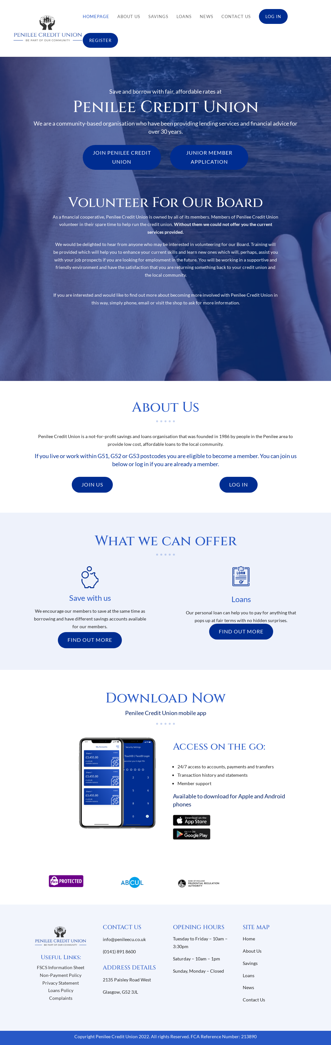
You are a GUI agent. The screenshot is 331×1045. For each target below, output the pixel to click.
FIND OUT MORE (90, 640)
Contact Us (236, 16)
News (206, 16)
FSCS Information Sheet (60, 967)
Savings (158, 16)
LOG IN (238, 484)
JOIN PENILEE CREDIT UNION (122, 156)
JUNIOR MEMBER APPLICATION (209, 156)
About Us (128, 16)
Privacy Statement (60, 983)
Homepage (96, 16)
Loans (184, 16)
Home (249, 938)
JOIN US (92, 484)
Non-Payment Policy (60, 975)
